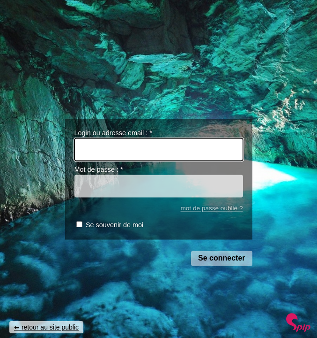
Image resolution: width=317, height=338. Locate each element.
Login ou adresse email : (113, 133)
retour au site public (50, 327)
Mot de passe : (98, 170)
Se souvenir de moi (114, 225)
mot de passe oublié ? (211, 208)
